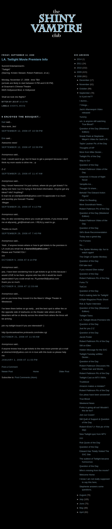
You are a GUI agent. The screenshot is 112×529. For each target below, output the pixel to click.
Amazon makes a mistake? (92, 386)
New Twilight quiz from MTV (92, 434)
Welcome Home (87, 474)
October (83, 88)
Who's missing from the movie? (94, 470)
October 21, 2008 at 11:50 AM (21, 337)
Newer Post (7, 371)
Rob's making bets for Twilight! (93, 295)
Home (36, 371)
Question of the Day (88, 165)
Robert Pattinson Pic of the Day (94, 209)
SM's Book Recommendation (93, 232)
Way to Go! (84, 160)
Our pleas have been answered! (94, 394)
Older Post (64, 371)
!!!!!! (81, 438)
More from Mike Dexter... (91, 152)
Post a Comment (10, 367)
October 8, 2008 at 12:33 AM (20, 286)
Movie (22, 106)
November (84, 84)
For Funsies (85, 241)
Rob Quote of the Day (89, 442)
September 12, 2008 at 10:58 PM (22, 131)
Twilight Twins (86, 315)
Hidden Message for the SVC (93, 350)
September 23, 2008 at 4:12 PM (21, 207)
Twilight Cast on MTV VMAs (92, 377)
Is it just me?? (86, 96)
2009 (79, 72)
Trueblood (84, 382)
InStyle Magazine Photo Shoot (93, 299)
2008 (79, 76)
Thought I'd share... (88, 188)
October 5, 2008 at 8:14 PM (19, 260)
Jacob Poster (85, 337)
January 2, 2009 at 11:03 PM (20, 360)
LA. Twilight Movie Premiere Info (25, 59)
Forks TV (83, 282)
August (82, 495)
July (81, 499)
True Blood (84, 399)
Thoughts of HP (86, 148)
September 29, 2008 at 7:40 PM (21, 233)
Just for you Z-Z (86, 328)
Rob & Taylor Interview (90, 304)
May (81, 508)
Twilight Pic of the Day (89, 156)
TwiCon (82, 286)
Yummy (82, 117)
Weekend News (86, 403)
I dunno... (83, 101)
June (81, 503)
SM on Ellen (85, 345)
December (84, 80)
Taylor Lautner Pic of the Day (93, 143)
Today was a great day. (90, 236)
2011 (79, 63)
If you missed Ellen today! (91, 269)
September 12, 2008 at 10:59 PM (22, 147)
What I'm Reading (87, 200)
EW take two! (85, 265)
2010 (79, 68)
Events (14, 106)
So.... (81, 245)
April (81, 512)
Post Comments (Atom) (26, 377)
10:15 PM (23, 102)
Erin (3, 138)
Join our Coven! (86, 415)
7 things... (84, 105)
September (84, 93)
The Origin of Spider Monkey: (93, 257)
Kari (3, 122)
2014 (79, 59)
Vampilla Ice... (86, 184)
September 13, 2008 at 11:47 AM (22, 173)
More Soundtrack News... (91, 204)
